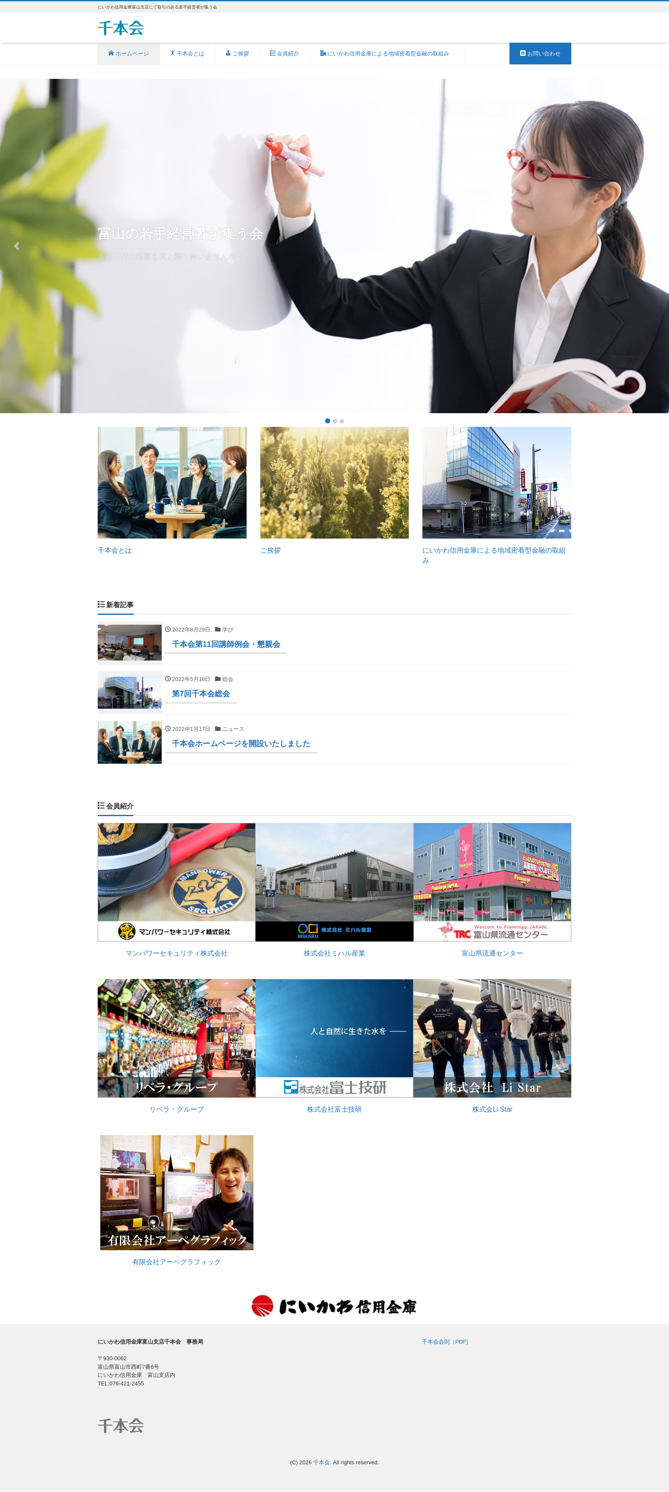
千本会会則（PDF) (445, 1342)
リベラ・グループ (176, 1109)
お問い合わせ (540, 53)
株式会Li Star (492, 1109)
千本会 (321, 1463)
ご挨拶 (237, 53)
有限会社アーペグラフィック (176, 1262)
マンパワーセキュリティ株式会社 (176, 954)
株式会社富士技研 (334, 1110)
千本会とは (187, 53)
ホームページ (128, 53)
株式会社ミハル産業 (334, 953)
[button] (16, 246)
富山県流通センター (492, 954)
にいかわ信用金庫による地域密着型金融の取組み (387, 53)
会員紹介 (285, 53)
